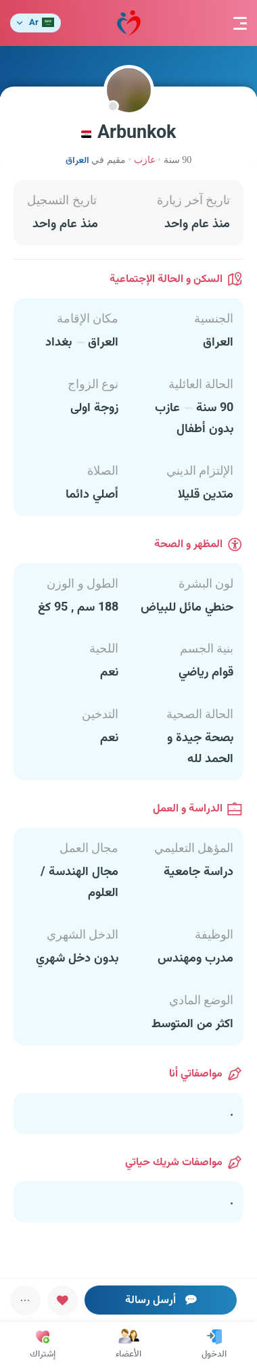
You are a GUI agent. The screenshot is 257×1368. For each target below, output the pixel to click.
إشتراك (42, 1345)
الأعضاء (128, 1345)
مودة (129, 23)
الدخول (214, 1345)
